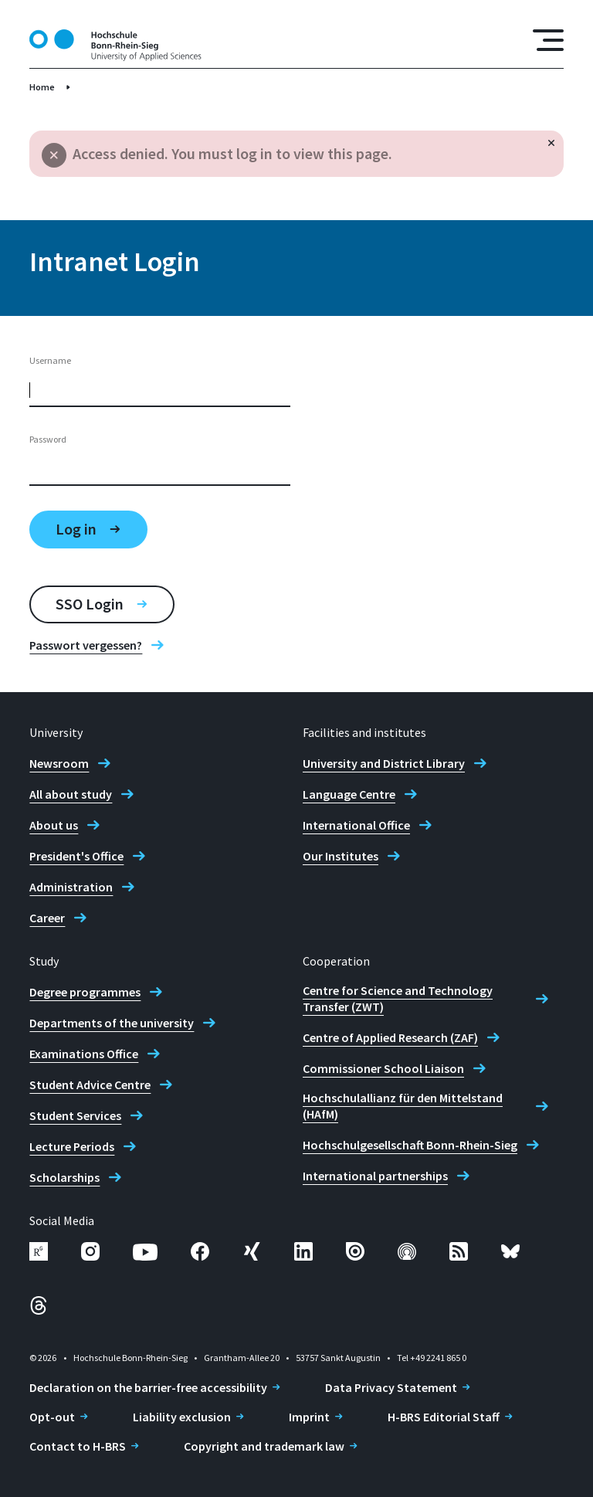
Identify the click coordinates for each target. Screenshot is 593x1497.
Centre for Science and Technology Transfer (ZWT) (398, 998)
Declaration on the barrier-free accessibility (148, 1387)
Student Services (75, 1115)
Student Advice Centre (90, 1084)
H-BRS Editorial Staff (444, 1416)
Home (42, 87)
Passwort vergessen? (85, 645)
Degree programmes (85, 992)
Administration (71, 886)
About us (53, 825)
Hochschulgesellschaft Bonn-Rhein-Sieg (410, 1144)
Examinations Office (83, 1053)
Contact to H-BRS (77, 1446)
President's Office (76, 856)
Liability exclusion (182, 1416)
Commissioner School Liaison (383, 1068)
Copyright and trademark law (264, 1446)
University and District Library (384, 763)
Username (50, 360)
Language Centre (349, 794)
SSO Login (90, 603)
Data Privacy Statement (391, 1387)
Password (47, 439)
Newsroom (59, 763)
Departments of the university (111, 1022)
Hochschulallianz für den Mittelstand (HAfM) (403, 1106)
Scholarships (64, 1177)
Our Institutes (340, 856)
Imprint (309, 1416)
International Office (356, 825)
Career (47, 917)
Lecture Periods (71, 1146)
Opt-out (52, 1416)
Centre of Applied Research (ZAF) (390, 1037)
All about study (70, 794)
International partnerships (375, 1175)
